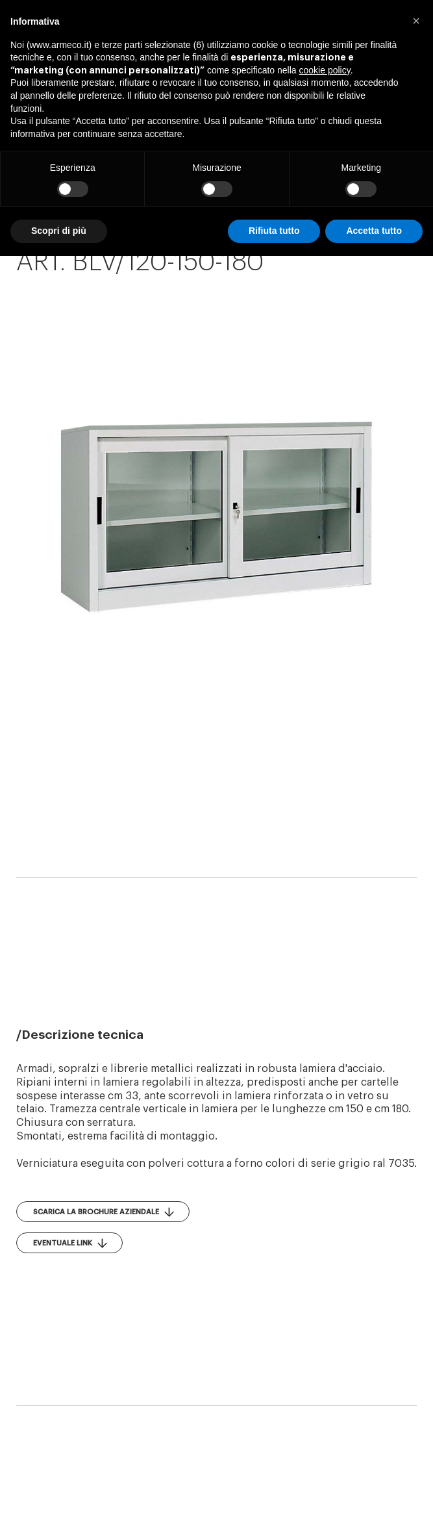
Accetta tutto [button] (374, 230)
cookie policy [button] (325, 70)
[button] (416, 20)
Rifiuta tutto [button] (274, 230)
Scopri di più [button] (58, 230)
